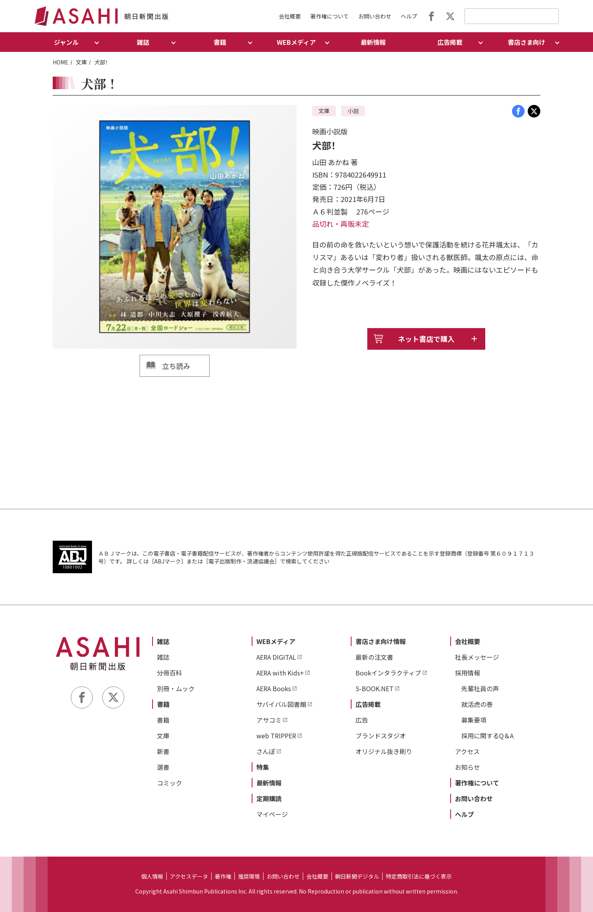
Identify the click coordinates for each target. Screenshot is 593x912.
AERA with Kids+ (280, 672)
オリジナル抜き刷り (383, 751)
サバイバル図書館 (281, 704)
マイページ (272, 814)
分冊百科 (169, 672)
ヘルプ (409, 16)
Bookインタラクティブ (388, 672)
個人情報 (152, 876)
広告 (361, 720)
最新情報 (373, 42)
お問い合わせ (374, 16)
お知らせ (467, 767)
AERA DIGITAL (276, 657)
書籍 (163, 704)
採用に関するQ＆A (487, 735)
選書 (163, 767)
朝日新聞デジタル (357, 876)
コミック (169, 782)
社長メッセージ (477, 657)
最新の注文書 (374, 657)
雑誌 (163, 641)
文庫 (81, 62)
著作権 (223, 876)
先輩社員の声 (480, 688)
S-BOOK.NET (374, 688)
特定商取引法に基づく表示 (419, 876)
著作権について (329, 16)
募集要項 (473, 720)
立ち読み (176, 366)
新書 (163, 751)
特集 (262, 767)
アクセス (467, 751)
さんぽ (265, 751)
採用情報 (467, 672)
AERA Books (273, 688)
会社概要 (290, 16)
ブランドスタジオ (380, 735)
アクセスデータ (189, 876)
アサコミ (269, 720)
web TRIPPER (276, 735)
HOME (60, 62)
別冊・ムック (176, 688)
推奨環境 (249, 876)
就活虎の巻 (477, 704)
